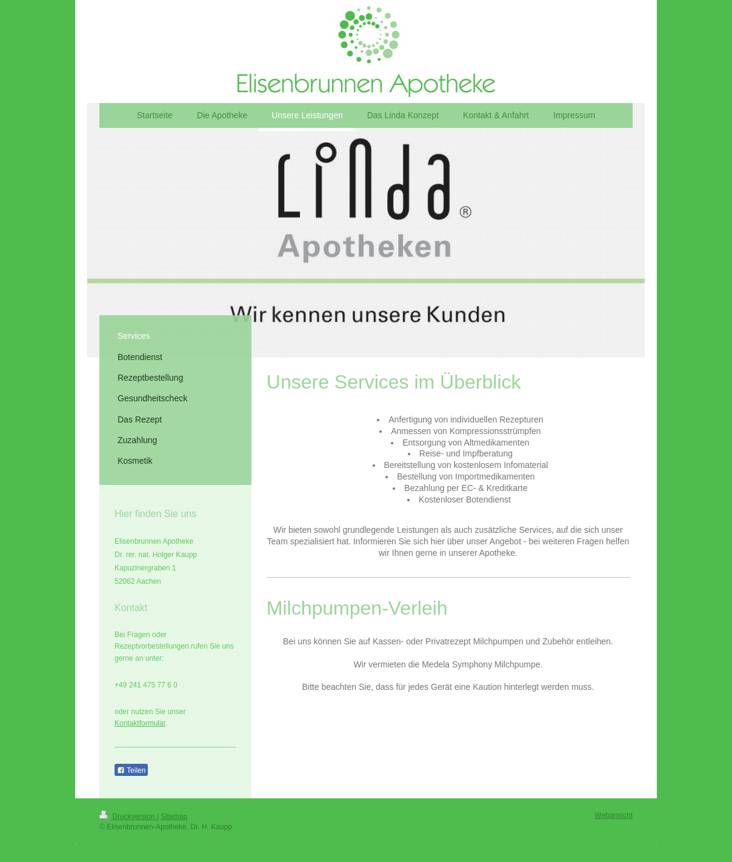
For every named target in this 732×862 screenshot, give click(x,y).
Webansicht (614, 815)
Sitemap (174, 816)
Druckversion (128, 816)
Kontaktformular (140, 723)
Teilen (131, 770)
